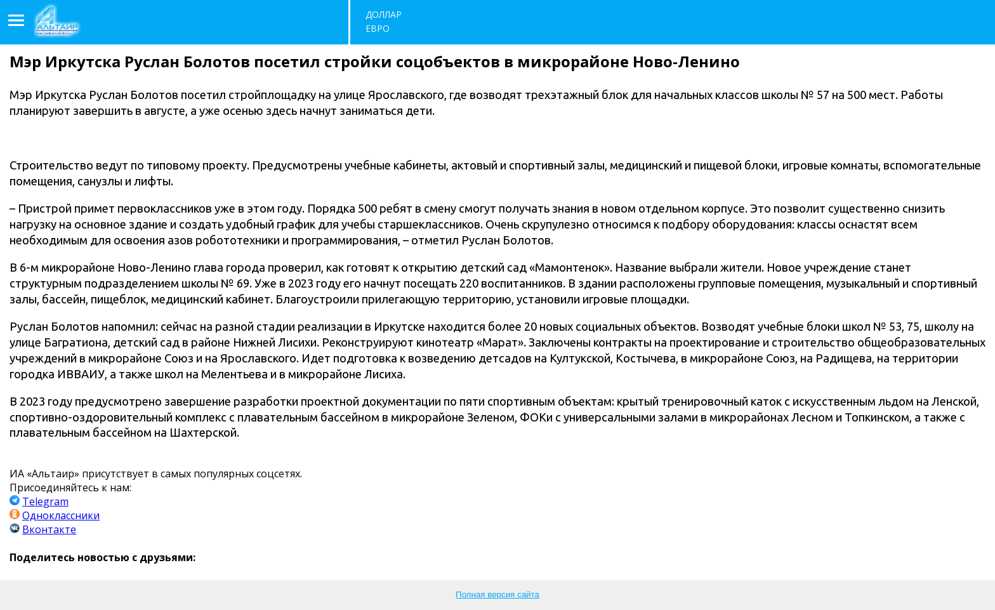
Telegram (45, 501)
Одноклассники (61, 515)
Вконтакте (49, 529)
